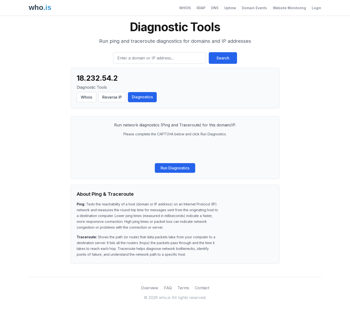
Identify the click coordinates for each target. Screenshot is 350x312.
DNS (214, 8)
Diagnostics (142, 96)
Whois (86, 97)
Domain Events (254, 8)
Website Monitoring (289, 8)
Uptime (230, 8)
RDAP (201, 8)
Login (316, 8)
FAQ (168, 287)
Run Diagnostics (175, 168)
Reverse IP (112, 97)
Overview (149, 287)
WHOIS (185, 8)
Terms (183, 287)
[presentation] (175, 149)
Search (222, 58)
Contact (202, 287)
